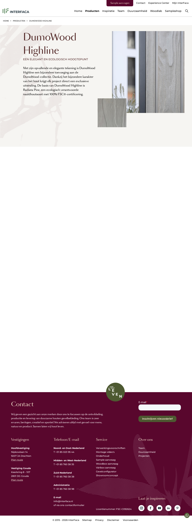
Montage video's (105, 452)
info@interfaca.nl (63, 501)
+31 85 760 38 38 (65, 476)
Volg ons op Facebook (150, 508)
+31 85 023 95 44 (65, 452)
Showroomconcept (107, 475)
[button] (187, 515)
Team (141, 448)
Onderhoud (102, 455)
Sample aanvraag (106, 459)
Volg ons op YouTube (159, 508)
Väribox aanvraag (106, 467)
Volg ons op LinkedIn (168, 508)
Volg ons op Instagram (141, 508)
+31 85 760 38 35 (65, 464)
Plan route (17, 459)
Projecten (144, 455)
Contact (140, 3)
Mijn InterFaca (180, 3)
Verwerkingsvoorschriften (110, 448)
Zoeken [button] (186, 11)
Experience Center (158, 3)
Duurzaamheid (146, 452)
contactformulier (74, 505)
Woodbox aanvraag (107, 463)
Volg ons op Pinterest (177, 508)
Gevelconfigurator (106, 471)
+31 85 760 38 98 (65, 489)
